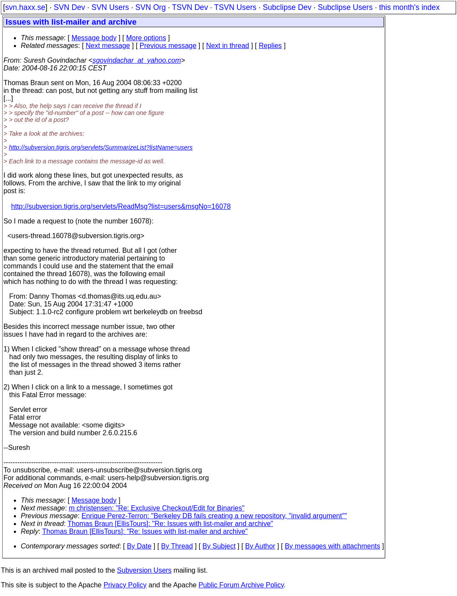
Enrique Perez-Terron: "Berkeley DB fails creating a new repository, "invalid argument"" (214, 516)
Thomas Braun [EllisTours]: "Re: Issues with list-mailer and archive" (170, 523)
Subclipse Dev (287, 7)
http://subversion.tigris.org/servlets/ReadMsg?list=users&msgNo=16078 (121, 206)
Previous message (168, 45)
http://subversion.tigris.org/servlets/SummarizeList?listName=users (100, 147)
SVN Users (110, 7)
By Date (139, 546)
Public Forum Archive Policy (241, 585)
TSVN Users (235, 7)
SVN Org (150, 7)
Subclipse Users (345, 7)
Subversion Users (144, 570)
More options (146, 37)
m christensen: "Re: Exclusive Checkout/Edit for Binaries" (156, 508)
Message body (93, 37)
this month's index (409, 7)
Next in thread (227, 45)
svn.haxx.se (25, 7)
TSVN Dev (190, 7)
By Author (260, 546)
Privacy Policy (125, 585)
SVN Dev (69, 7)
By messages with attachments (332, 546)
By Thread (177, 546)
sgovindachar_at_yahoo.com (137, 60)
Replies (270, 45)
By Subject (218, 546)
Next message (108, 45)
